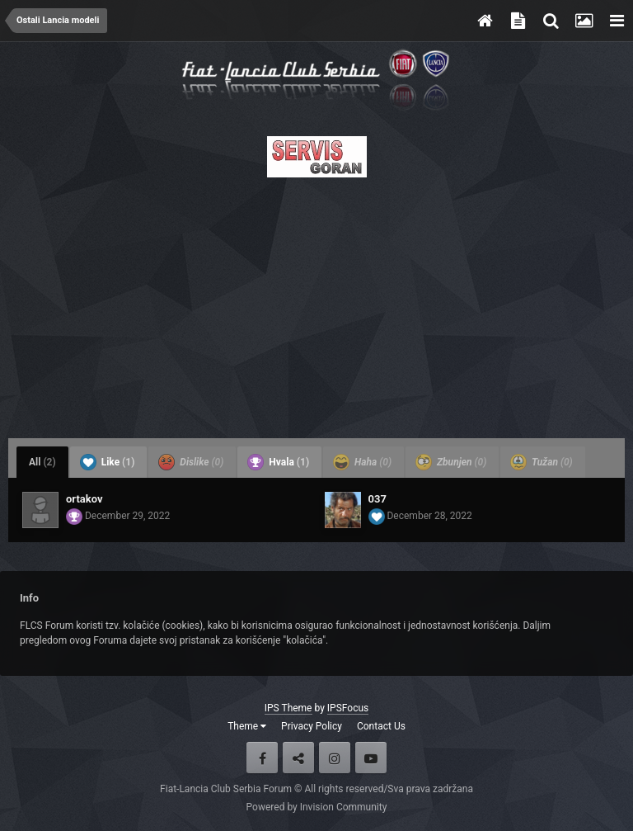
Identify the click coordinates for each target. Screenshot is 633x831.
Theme (246, 726)
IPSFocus (347, 708)
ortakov (84, 499)
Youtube (371, 757)
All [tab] (42, 462)
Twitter (298, 757)
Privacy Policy (311, 726)
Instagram (334, 757)
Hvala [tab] (278, 462)
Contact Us (381, 726)
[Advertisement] (316, 302)
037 (377, 499)
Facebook (262, 757)
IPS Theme (288, 708)
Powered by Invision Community (316, 807)
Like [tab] (107, 462)
